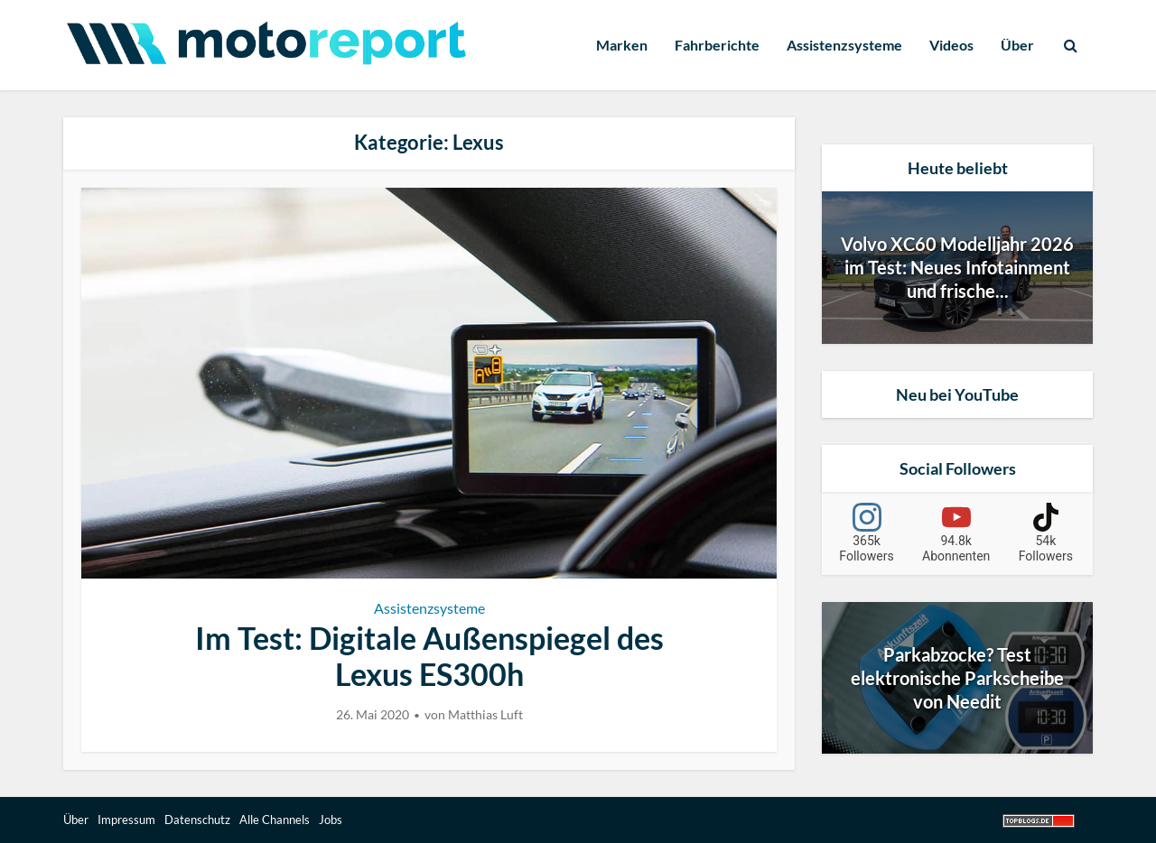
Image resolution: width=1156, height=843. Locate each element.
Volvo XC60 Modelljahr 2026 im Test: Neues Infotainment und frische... (957, 267)
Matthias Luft (485, 714)
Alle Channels (274, 819)
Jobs (330, 819)
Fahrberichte (717, 44)
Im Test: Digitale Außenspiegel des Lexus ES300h (429, 655)
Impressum (126, 819)
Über (1017, 44)
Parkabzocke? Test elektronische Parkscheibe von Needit (957, 678)
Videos (951, 44)
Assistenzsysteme (844, 44)
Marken (622, 44)
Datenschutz (197, 819)
